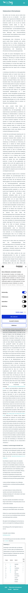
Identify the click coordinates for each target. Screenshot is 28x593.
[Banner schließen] (25, 266)
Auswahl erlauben (14, 321)
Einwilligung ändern (6, 535)
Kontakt (9, 589)
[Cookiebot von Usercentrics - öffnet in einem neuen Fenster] (16, 267)
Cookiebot (6, 540)
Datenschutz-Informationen (15, 587)
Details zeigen (19, 312)
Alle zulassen (14, 316)
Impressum (15, 589)
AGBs (6, 587)
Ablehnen (14, 325)
